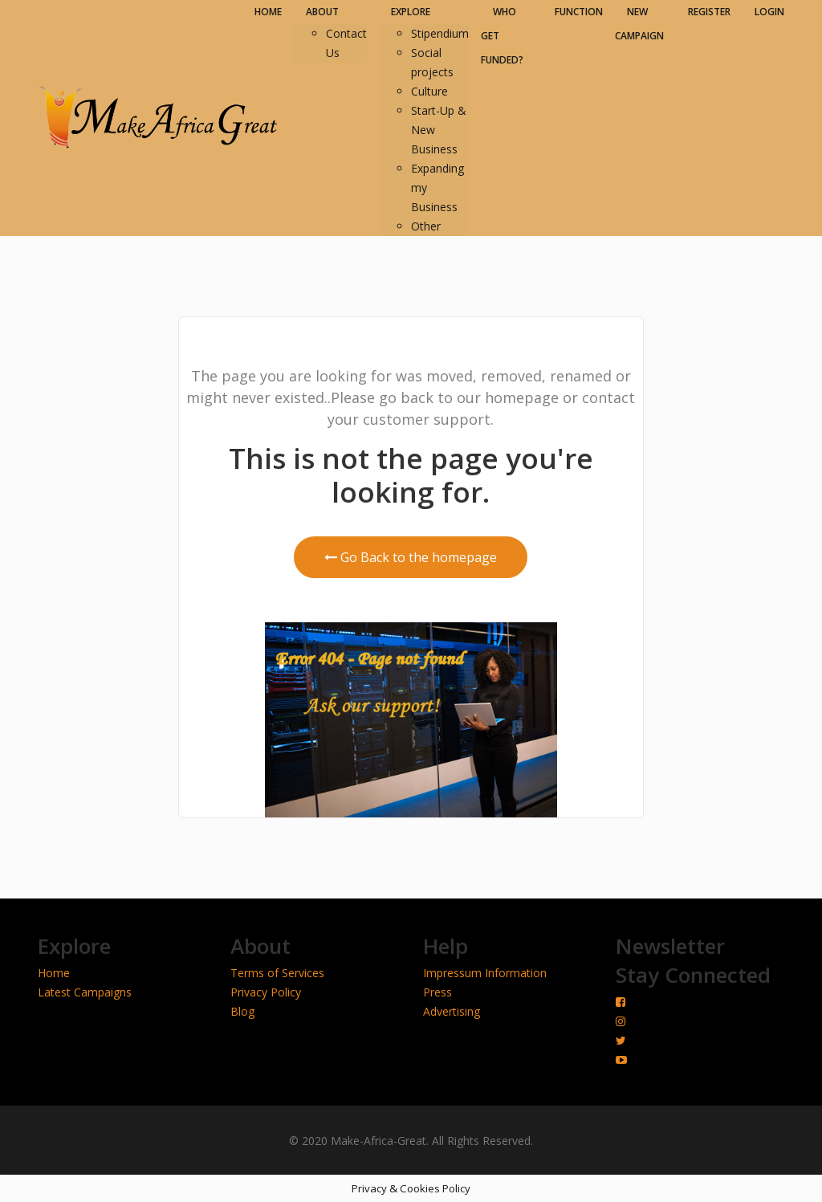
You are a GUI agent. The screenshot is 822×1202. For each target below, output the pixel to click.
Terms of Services (277, 972)
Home (54, 972)
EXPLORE (410, 11)
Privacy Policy (265, 992)
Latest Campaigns (85, 992)
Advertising (451, 1011)
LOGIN (769, 11)
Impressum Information (485, 972)
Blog (242, 1011)
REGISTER (709, 11)
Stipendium (440, 33)
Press (437, 992)
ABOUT (322, 11)
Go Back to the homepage (410, 557)
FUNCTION (579, 11)
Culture (429, 91)
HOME (268, 11)
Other (426, 226)
